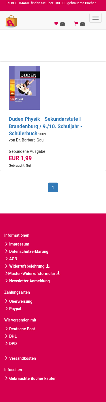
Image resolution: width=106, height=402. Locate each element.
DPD (10, 343)
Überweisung (18, 301)
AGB (10, 259)
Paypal (12, 308)
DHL (10, 336)
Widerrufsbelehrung (26, 266)
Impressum (16, 244)
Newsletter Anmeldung (27, 281)
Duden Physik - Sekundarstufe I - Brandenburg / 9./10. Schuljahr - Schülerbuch (46, 126)
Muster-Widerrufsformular (32, 273)
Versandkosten (20, 358)
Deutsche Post (19, 329)
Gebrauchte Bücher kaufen (30, 378)
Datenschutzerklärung (26, 251)
